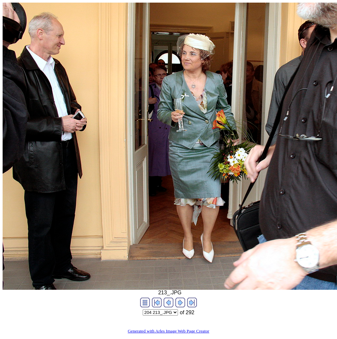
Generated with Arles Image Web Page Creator (168, 331)
